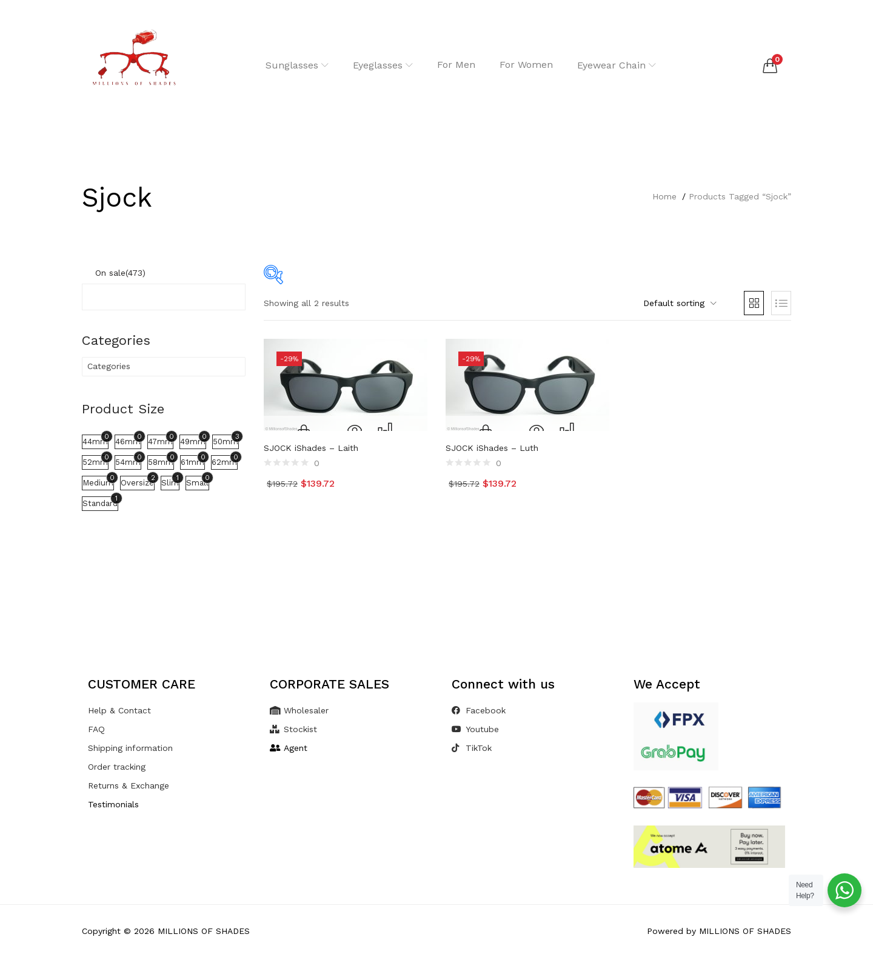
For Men (456, 64)
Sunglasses (297, 65)
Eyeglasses (383, 65)
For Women (526, 64)
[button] (770, 65)
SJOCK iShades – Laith (311, 448)
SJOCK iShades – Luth (492, 448)
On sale (120, 273)
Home (664, 196)
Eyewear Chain (616, 65)
